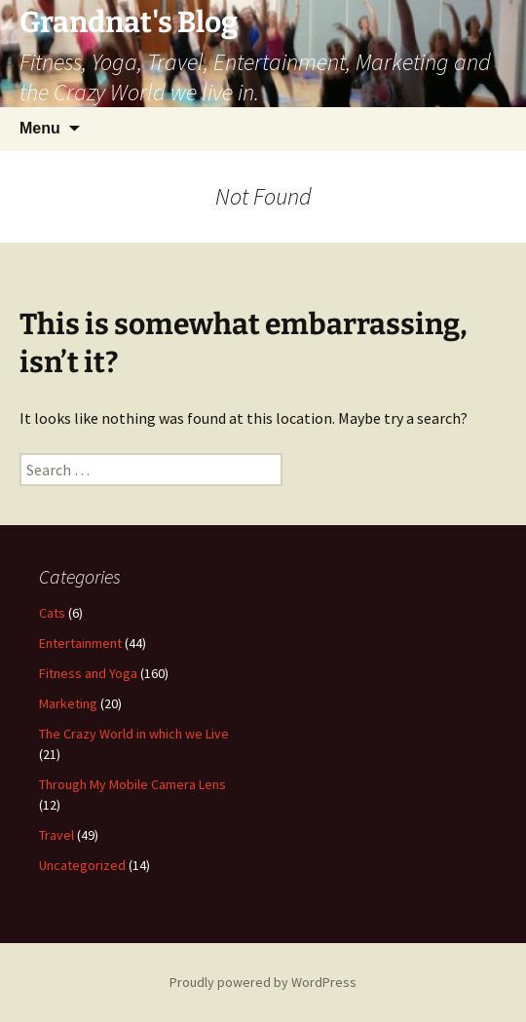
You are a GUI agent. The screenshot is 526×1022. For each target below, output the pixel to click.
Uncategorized (82, 865)
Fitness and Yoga (88, 673)
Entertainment (80, 643)
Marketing (68, 703)
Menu (39, 128)
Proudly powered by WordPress (263, 982)
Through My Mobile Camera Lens (132, 784)
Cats (52, 613)
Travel (56, 835)
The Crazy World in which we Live (134, 733)
